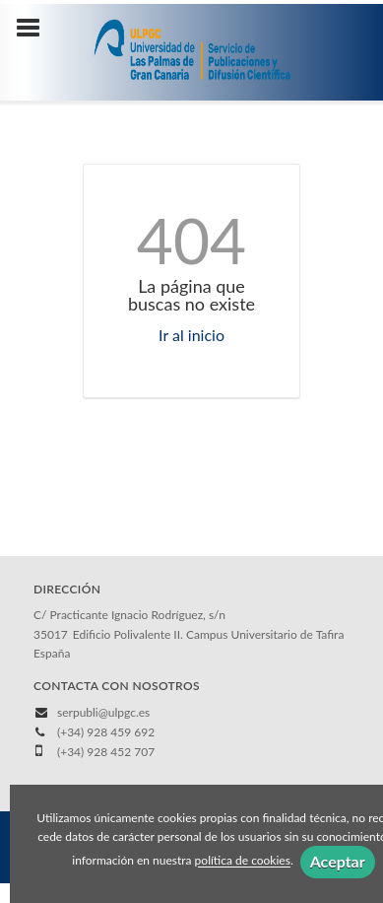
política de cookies (242, 861)
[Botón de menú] (35, 28)
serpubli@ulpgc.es (103, 712)
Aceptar (337, 861)
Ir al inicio (191, 334)
